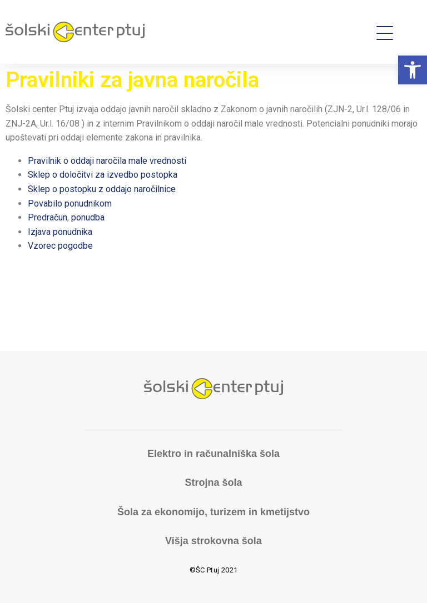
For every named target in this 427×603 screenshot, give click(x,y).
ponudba (88, 217)
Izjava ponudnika (60, 232)
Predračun (47, 217)
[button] (412, 70)
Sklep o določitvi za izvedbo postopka (102, 174)
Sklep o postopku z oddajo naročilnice (102, 189)
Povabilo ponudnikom (70, 203)
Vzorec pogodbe (60, 245)
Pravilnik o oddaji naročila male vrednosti (107, 160)
